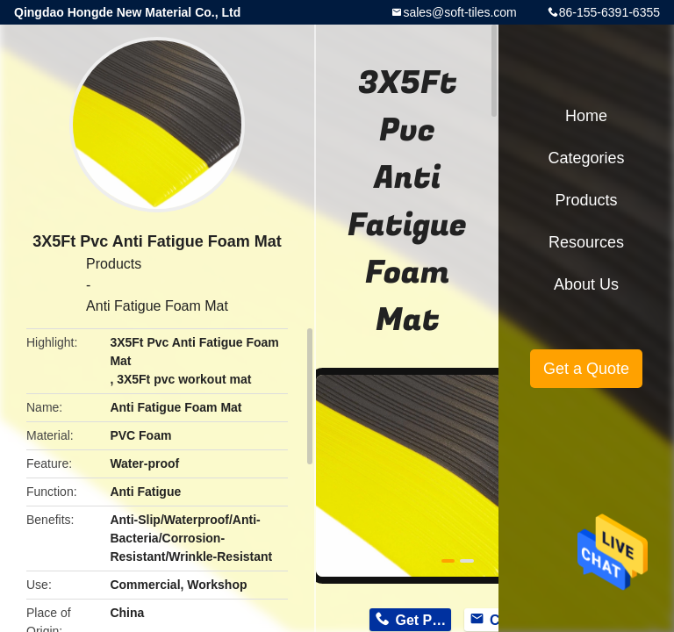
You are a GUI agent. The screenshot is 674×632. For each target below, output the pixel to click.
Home (586, 116)
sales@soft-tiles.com (459, 12)
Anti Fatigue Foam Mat (157, 305)
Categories (586, 158)
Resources (586, 242)
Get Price (422, 620)
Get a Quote (586, 368)
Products (113, 263)
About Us (586, 284)
